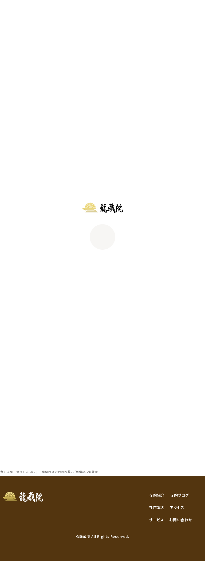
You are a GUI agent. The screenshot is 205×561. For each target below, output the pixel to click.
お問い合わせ (180, 519)
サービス (156, 519)
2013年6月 (13, 431)
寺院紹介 (157, 495)
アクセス (177, 507)
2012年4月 (13, 452)
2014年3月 (13, 424)
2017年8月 (13, 402)
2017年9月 (13, 395)
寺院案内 (157, 507)
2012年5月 (13, 445)
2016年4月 (13, 416)
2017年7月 (13, 410)
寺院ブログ (179, 495)
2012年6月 (13, 438)
